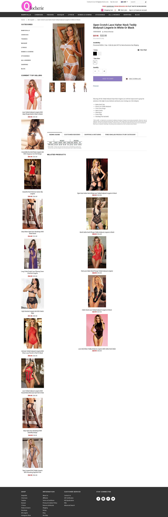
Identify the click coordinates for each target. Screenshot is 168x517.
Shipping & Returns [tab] (92, 134)
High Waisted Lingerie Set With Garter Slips (32, 312)
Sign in (131, 10)
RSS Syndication (69, 500)
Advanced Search (69, 505)
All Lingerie (114, 15)
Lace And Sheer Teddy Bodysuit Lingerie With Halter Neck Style (97, 349)
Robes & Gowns (85, 15)
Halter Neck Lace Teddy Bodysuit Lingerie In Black (97, 310)
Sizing (44, 510)
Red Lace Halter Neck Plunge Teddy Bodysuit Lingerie (97, 271)
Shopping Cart (110, 10)
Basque (60, 15)
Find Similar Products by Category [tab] (120, 134)
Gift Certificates (68, 498)
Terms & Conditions (48, 500)
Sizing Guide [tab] (54, 134)
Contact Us (67, 495)
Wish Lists (124, 10)
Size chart (143, 50)
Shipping (45, 508)
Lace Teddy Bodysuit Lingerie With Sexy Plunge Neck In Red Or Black (32, 113)
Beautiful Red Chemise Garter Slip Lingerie (33, 192)
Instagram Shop (26, 515)
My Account (114, 2)
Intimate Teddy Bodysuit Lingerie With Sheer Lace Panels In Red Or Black (32, 352)
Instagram (103, 499)
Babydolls (26, 15)
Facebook (98, 499)
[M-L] (95, 62)
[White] (99, 53)
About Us (45, 495)
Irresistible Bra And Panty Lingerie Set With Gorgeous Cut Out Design (32, 153)
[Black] (95, 53)
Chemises (39, 15)
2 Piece (71, 15)
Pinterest (96, 86)
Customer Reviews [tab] (72, 134)
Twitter (113, 499)
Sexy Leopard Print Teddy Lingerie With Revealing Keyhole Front (32, 471)
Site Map (45, 515)
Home (23, 20)
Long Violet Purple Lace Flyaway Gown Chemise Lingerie (32, 272)
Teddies (50, 15)
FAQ (65, 503)
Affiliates (45, 498)
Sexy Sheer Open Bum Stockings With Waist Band (32, 232)
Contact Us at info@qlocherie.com (97, 2)
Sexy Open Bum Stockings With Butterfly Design (32, 431)
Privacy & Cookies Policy (50, 503)
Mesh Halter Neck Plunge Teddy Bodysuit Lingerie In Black (97, 232)
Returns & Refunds (48, 505)
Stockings (100, 15)
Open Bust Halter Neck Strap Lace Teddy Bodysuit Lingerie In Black (97, 193)
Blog (44, 513)
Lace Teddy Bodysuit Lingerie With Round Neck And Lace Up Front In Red (32, 392)
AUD (123, 2)
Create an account (141, 10)
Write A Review (108, 32)
